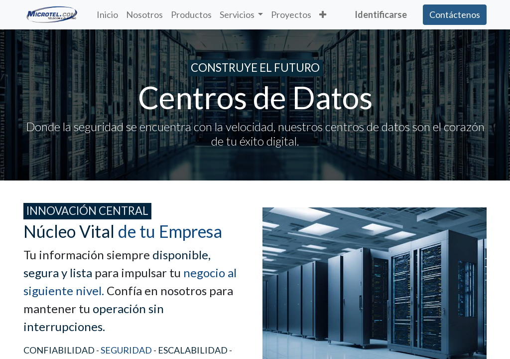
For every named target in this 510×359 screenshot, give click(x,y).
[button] (322, 14)
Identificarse (381, 14)
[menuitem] (107, 14)
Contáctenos (454, 14)
